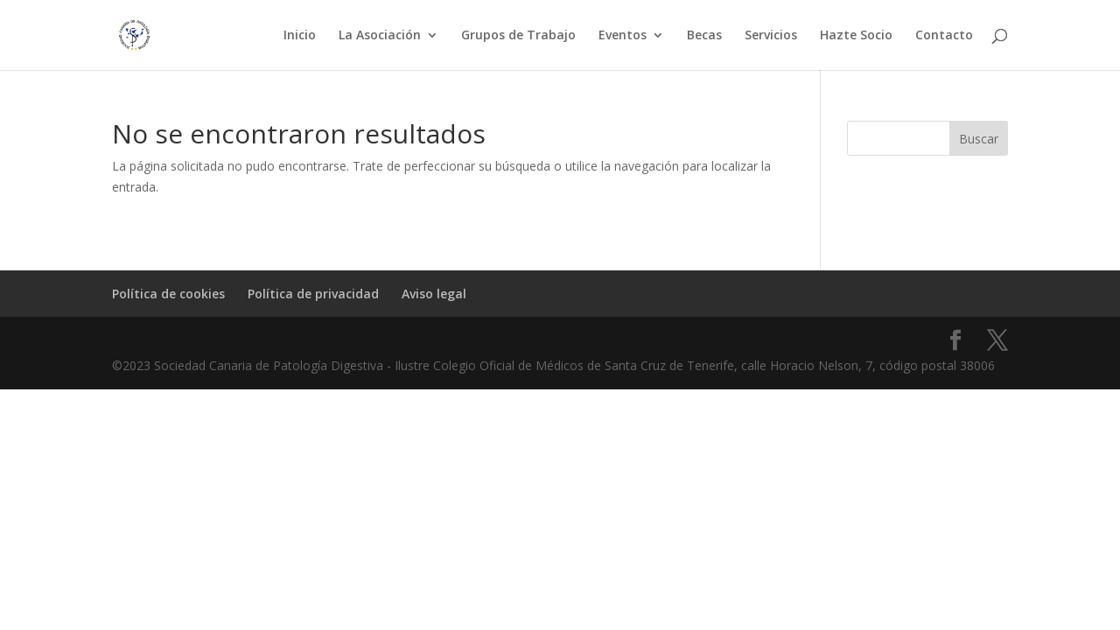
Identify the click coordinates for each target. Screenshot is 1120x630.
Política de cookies (168, 293)
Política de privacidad (313, 293)
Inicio (300, 36)
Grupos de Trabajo (518, 36)
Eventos (622, 36)
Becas (704, 36)
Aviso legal (434, 293)
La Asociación (380, 36)
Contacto (944, 36)
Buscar (978, 138)
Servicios (771, 36)
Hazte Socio (856, 36)
